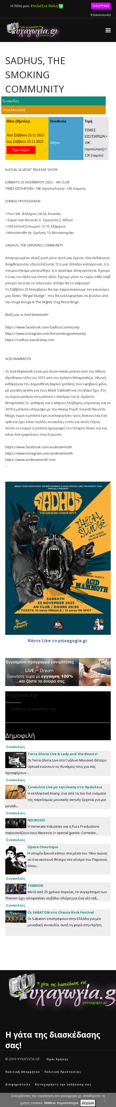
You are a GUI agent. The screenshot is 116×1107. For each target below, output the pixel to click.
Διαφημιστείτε (18, 1084)
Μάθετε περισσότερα (61, 1103)
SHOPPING (100, 5)
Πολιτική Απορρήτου (22, 1072)
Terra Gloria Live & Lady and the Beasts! (63, 753)
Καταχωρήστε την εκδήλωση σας (63, 1084)
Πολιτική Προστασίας (62, 1072)
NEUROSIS (36, 820)
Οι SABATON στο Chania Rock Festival (61, 912)
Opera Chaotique (43, 847)
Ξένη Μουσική (14, 109)
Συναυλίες (11, 101)
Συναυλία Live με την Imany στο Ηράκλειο (65, 787)
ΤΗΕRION (35, 885)
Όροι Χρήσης (57, 1059)
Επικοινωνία (101, 14)
